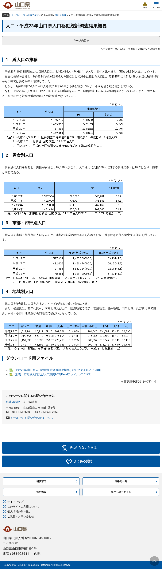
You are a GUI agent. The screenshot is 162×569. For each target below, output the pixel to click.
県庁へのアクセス (121, 492)
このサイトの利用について (23, 506)
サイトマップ (15, 501)
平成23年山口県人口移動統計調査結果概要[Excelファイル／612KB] (58, 370)
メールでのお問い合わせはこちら (31, 418)
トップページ (18, 15)
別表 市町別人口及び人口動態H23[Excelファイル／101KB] (53, 374)
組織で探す (33, 15)
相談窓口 (41, 481)
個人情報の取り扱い (19, 511)
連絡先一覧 (121, 481)
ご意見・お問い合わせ (20, 516)
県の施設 (41, 492)
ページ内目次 (81, 40)
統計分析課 (60, 15)
